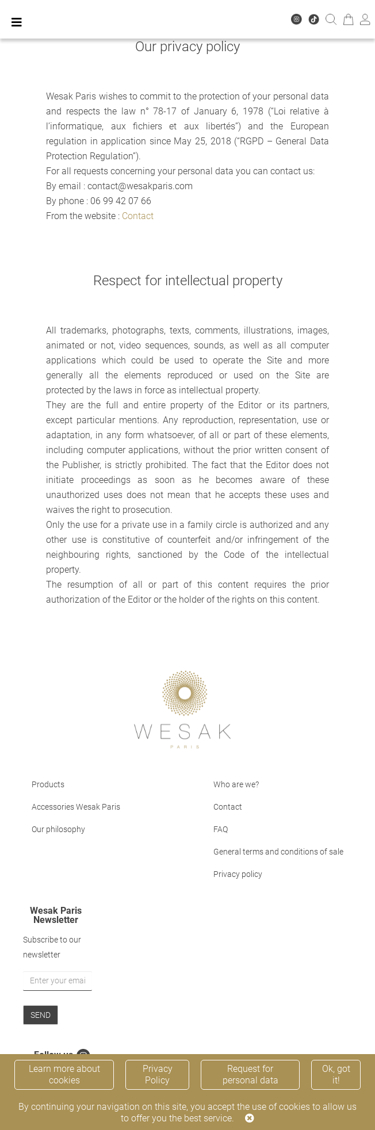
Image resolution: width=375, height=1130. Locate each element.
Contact (138, 215)
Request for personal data (250, 1074)
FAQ (220, 829)
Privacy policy (237, 874)
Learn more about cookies (64, 1074)
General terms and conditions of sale (278, 851)
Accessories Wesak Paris (76, 806)
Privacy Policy (158, 1074)
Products (48, 784)
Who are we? (236, 784)
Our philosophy (58, 829)
